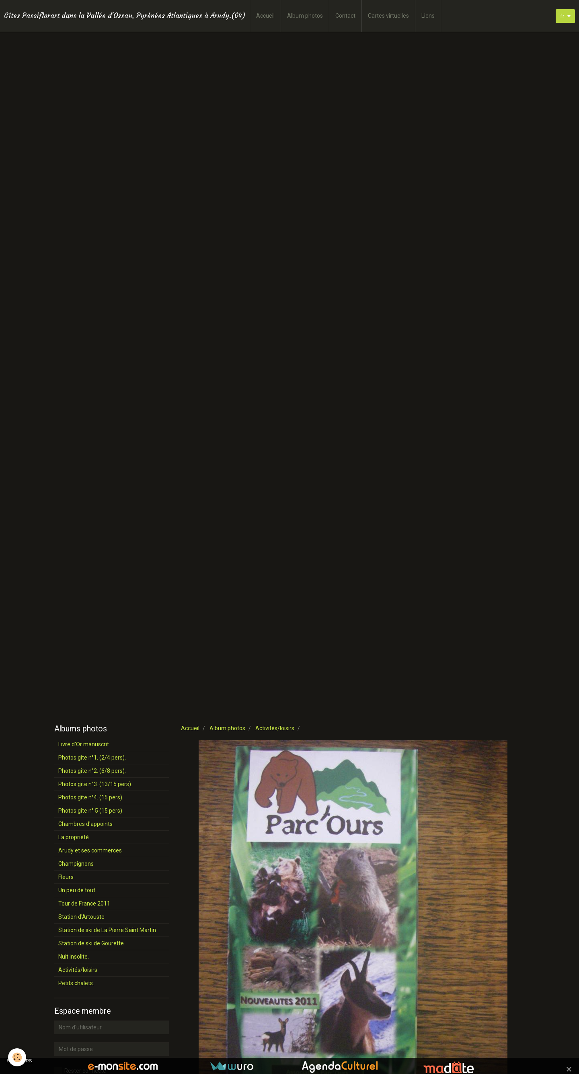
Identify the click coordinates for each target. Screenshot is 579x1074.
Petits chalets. (76, 983)
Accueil (265, 15)
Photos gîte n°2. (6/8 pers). (92, 771)
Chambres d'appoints (85, 824)
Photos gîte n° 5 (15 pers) (90, 810)
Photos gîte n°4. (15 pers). (90, 797)
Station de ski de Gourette (91, 943)
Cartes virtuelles (388, 15)
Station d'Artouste (81, 917)
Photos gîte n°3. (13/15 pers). (95, 784)
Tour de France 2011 (84, 903)
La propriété (73, 837)
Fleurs (66, 877)
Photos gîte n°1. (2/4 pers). (92, 757)
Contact (345, 15)
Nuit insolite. (73, 956)
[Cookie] (17, 1057)
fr (562, 16)
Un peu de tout (76, 890)
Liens (428, 15)
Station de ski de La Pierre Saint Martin (107, 930)
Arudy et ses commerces (90, 850)
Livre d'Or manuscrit (83, 744)
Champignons (76, 863)
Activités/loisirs (274, 728)
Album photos (305, 15)
